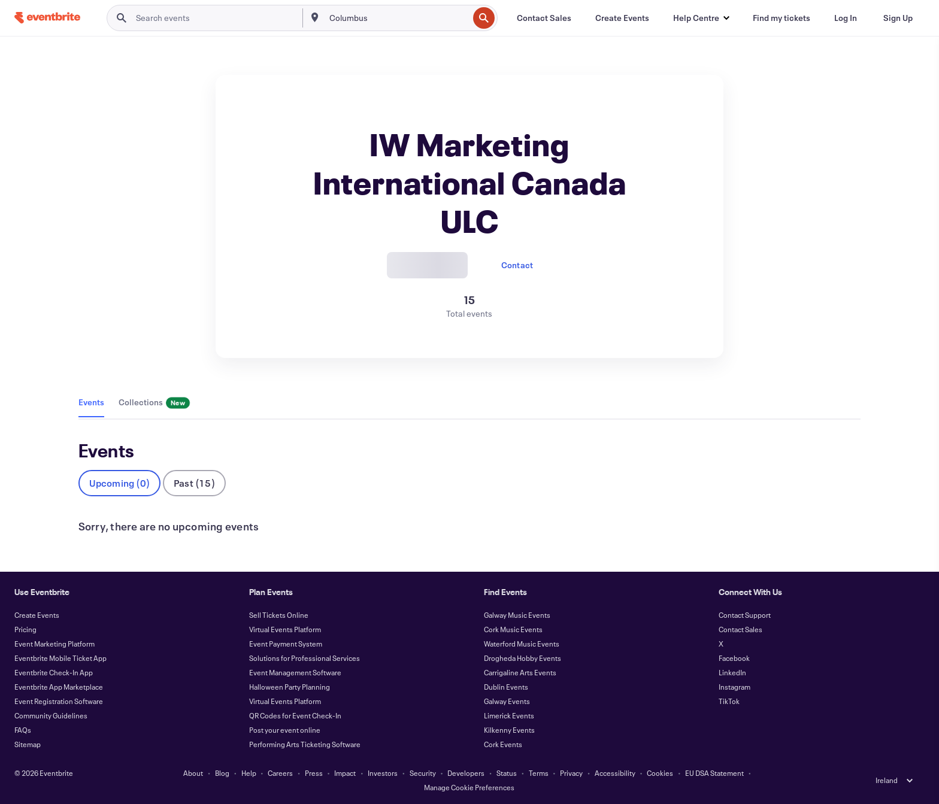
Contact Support (745, 615)
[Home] (47, 17)
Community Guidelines (50, 715)
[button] (701, 18)
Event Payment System (285, 643)
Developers (465, 773)
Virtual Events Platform (285, 629)
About (193, 773)
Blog (222, 773)
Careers (280, 773)
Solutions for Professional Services (304, 658)
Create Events (36, 615)
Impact (345, 773)
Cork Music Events (513, 629)
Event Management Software (295, 672)
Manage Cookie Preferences (469, 787)
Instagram (734, 686)
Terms (539, 773)
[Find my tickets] (781, 18)
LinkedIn (732, 672)
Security (423, 773)
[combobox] (398, 18)
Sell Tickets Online (278, 615)
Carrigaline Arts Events (520, 672)
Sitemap (27, 744)
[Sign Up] (898, 18)
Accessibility (615, 773)
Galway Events (507, 701)
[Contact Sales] (544, 18)
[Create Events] (622, 18)
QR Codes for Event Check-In (295, 715)
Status (506, 773)
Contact (517, 265)
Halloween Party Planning (289, 686)
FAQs (22, 730)
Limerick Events (509, 715)
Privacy (571, 773)
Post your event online (284, 730)
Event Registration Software (58, 701)
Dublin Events (506, 686)
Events (91, 402)
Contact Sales (740, 629)
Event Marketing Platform (54, 643)
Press (314, 773)
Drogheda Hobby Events (522, 658)
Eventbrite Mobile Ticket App (60, 658)
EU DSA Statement (714, 773)
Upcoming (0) (119, 483)
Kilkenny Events (509, 730)
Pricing (25, 629)
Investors (383, 773)
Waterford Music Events (521, 643)
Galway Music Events (517, 615)
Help (248, 773)
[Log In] (846, 18)
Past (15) (194, 483)
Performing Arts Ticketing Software (305, 744)
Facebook (734, 658)
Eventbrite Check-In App (53, 672)
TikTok (729, 701)
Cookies (660, 773)
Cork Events (503, 744)
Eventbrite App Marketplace (58, 686)
